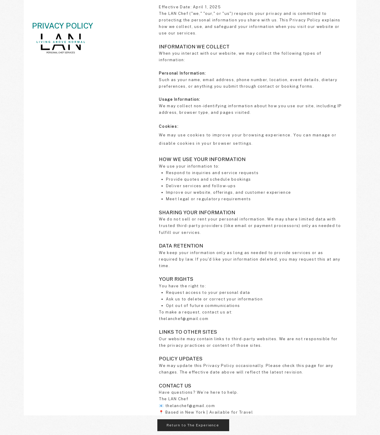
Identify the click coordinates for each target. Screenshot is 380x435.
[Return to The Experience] (193, 425)
